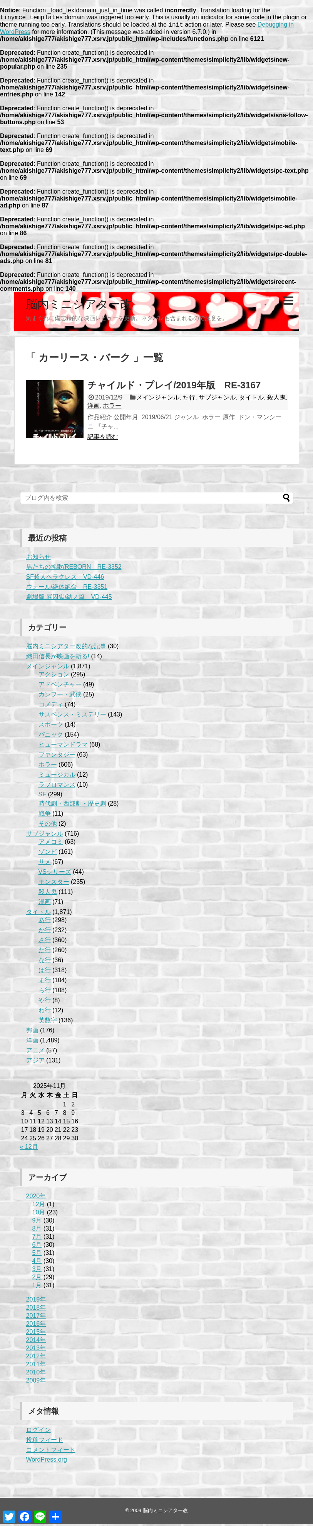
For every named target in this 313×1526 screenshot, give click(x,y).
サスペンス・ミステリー (72, 716)
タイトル (251, 399)
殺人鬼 (276, 399)
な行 (44, 962)
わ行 (44, 1012)
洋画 (93, 408)
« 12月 (29, 1149)
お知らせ (38, 559)
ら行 (44, 992)
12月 (38, 1206)
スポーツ (50, 726)
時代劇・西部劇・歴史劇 (72, 806)
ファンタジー (56, 757)
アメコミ (50, 844)
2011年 (36, 1366)
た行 (189, 399)
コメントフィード (50, 1452)
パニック (50, 736)
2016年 (36, 1326)
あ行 (44, 922)
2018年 (36, 1310)
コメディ (50, 706)
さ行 (44, 942)
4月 (37, 1263)
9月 (37, 1222)
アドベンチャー (60, 686)
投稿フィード (44, 1442)
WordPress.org (46, 1462)
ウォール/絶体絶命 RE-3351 (67, 589)
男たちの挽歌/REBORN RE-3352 (74, 569)
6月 (37, 1247)
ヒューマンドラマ (63, 747)
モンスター (53, 884)
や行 (44, 1002)
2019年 (36, 1301)
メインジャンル (157, 399)
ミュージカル (56, 777)
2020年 (36, 1198)
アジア (35, 1062)
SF (42, 796)
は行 (44, 972)
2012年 (36, 1358)
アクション (53, 676)
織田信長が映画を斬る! (57, 658)
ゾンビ (47, 854)
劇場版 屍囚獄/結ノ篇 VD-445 (69, 599)
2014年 (36, 1342)
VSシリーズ (54, 874)
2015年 (36, 1334)
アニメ (35, 1052)
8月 (37, 1231)
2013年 (36, 1350)
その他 (47, 826)
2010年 (36, 1374)
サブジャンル (217, 399)
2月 (37, 1279)
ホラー (112, 408)
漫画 (44, 904)
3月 (37, 1271)
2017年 (36, 1318)
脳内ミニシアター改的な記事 (66, 648)
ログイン (38, 1432)
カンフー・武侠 (60, 696)
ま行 (44, 982)
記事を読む (102, 439)
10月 (38, 1214)
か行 (44, 932)
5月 (37, 1255)
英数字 (47, 1022)
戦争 (44, 816)
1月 (37, 1287)
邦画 (32, 1032)
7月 (37, 1239)
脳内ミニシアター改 (79, 306)
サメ (44, 864)
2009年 (36, 1382)
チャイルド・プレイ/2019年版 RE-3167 (174, 387)
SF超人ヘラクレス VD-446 (65, 579)
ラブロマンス (56, 787)
